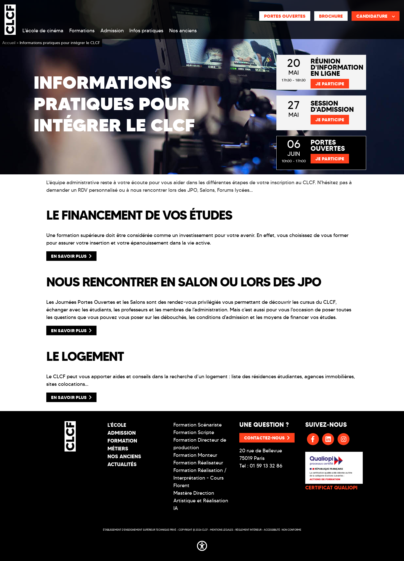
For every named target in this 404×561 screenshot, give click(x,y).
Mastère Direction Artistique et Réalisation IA (200, 500)
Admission (112, 31)
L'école (116, 425)
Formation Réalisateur (198, 463)
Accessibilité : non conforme (282, 529)
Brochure (331, 16)
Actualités (122, 464)
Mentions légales (221, 529)
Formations (82, 31)
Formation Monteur (195, 455)
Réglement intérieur (248, 529)
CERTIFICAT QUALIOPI (331, 487)
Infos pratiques (146, 31)
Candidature (375, 16)
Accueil (8, 42)
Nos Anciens (124, 456)
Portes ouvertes (285, 16)
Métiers (117, 448)
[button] (202, 545)
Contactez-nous (267, 438)
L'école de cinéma (42, 31)
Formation (122, 440)
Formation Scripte (193, 432)
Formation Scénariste (197, 425)
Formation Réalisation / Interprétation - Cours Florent (200, 478)
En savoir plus (71, 256)
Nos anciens (183, 31)
